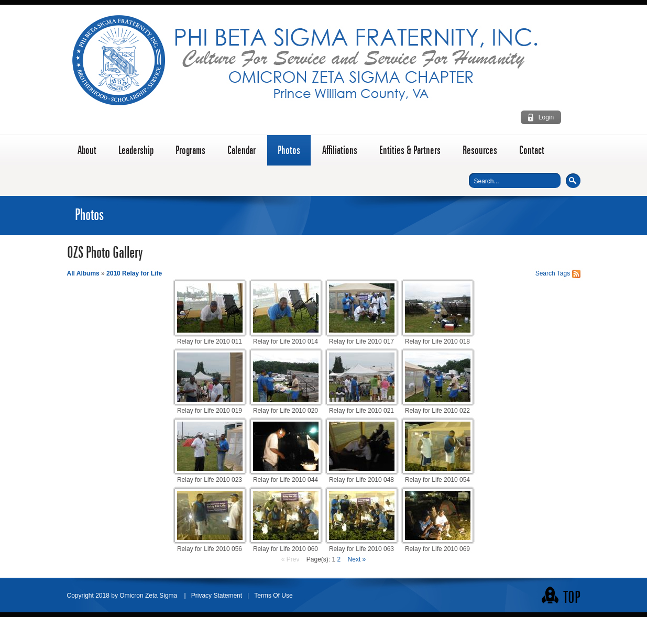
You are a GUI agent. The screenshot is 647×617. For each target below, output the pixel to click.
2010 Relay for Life (134, 273)
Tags (563, 273)
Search (573, 180)
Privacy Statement (216, 595)
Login (546, 117)
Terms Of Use (273, 595)
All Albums (83, 273)
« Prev (290, 559)
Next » (357, 559)
